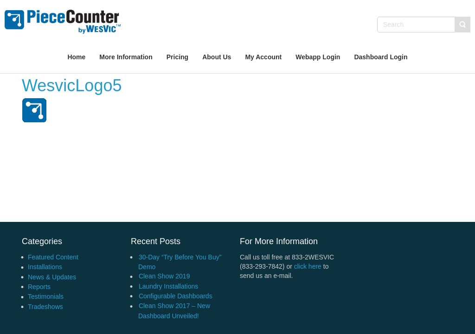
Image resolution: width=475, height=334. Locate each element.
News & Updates (52, 277)
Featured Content (53, 257)
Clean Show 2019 (164, 276)
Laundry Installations (168, 286)
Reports (39, 286)
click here (307, 266)
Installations (45, 267)
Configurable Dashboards (175, 296)
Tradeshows (45, 306)
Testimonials (46, 296)
